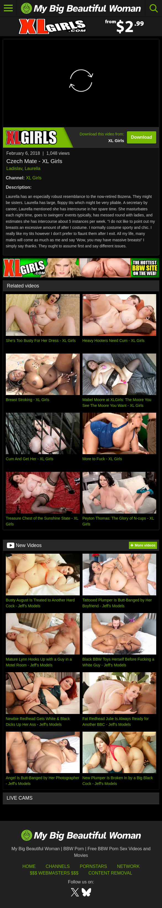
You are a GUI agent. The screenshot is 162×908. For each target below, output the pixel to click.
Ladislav (14, 168)
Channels (58, 866)
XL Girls (33, 178)
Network (128, 866)
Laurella (32, 168)
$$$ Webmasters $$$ (54, 873)
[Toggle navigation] (8, 8)
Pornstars (93, 866)
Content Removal (110, 873)
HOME (29, 866)
